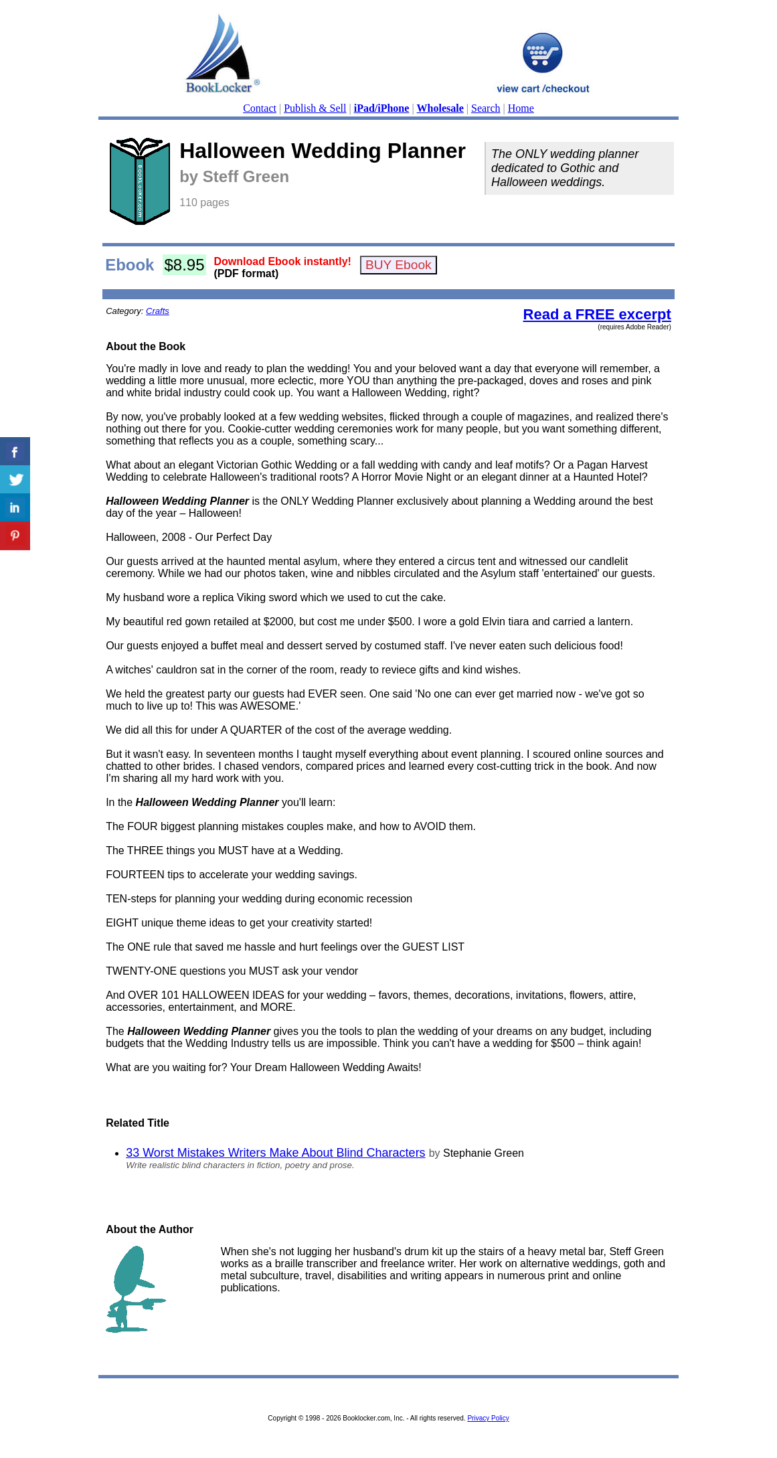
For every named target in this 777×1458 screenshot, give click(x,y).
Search (486, 108)
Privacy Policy (488, 1418)
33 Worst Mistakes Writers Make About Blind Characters (276, 1152)
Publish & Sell (315, 108)
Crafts (157, 311)
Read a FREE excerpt (597, 314)
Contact (259, 108)
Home (521, 108)
